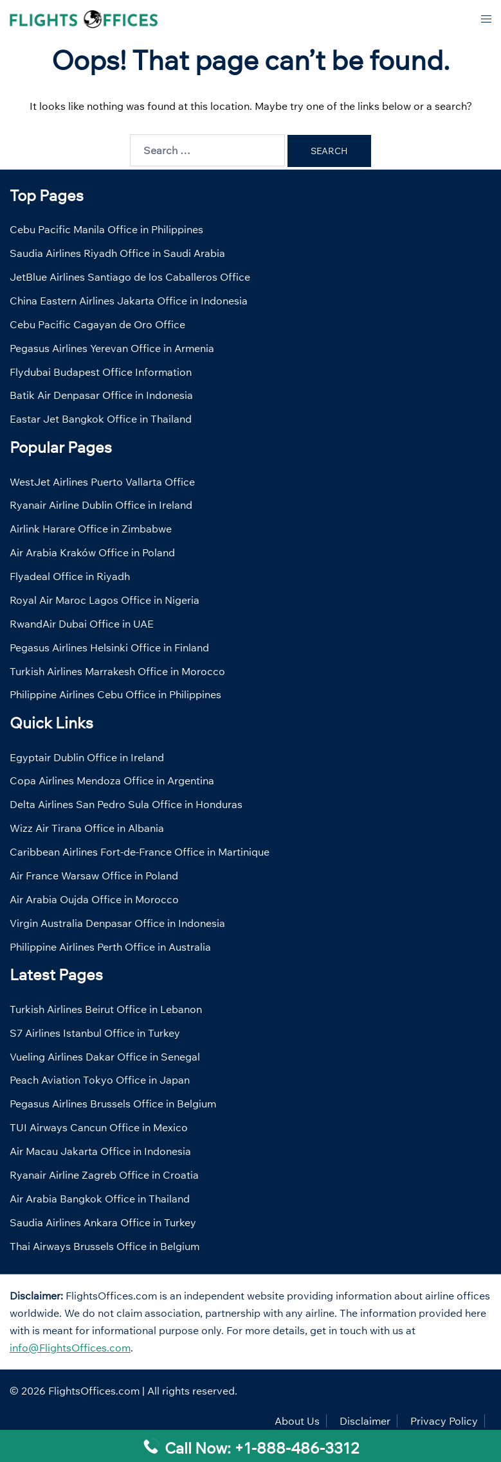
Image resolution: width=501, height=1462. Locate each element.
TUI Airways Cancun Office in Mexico (99, 1127)
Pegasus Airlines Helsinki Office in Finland (109, 647)
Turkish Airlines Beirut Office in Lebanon (106, 1009)
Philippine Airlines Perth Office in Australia (110, 946)
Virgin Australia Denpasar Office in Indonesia (117, 923)
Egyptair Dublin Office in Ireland (87, 757)
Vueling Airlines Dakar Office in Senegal (105, 1056)
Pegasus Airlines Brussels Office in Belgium (113, 1103)
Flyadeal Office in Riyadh (70, 576)
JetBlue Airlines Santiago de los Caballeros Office (130, 276)
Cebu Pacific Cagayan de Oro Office (97, 324)
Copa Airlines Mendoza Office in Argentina (112, 780)
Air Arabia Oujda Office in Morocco (94, 899)
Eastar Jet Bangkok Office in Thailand (101, 418)
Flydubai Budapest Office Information (101, 372)
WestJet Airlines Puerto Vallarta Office (102, 481)
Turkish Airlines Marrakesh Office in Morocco (117, 671)
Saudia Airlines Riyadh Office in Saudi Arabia (117, 253)
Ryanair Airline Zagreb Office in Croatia (104, 1174)
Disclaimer (365, 1420)
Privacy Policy (444, 1420)
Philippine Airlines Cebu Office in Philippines (115, 694)
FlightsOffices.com (94, 1390)
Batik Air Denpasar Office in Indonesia (101, 395)
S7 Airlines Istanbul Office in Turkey (95, 1032)
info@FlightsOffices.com (70, 1347)
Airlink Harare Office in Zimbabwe (91, 528)
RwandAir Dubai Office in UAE (82, 623)
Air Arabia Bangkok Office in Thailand (100, 1198)
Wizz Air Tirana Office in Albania (87, 828)
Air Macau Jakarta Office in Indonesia (100, 1151)
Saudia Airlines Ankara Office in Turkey (103, 1222)
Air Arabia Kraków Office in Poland (92, 552)
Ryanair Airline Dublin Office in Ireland (101, 504)
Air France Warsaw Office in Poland (94, 875)
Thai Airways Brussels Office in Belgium (104, 1246)
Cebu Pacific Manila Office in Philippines (106, 229)
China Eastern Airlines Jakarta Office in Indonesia (129, 300)
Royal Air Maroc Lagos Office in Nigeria (104, 600)
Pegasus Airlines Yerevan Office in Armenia (112, 348)
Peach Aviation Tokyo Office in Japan (100, 1079)
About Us (297, 1420)
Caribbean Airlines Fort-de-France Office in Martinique (139, 851)
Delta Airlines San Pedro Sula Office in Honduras (126, 804)
